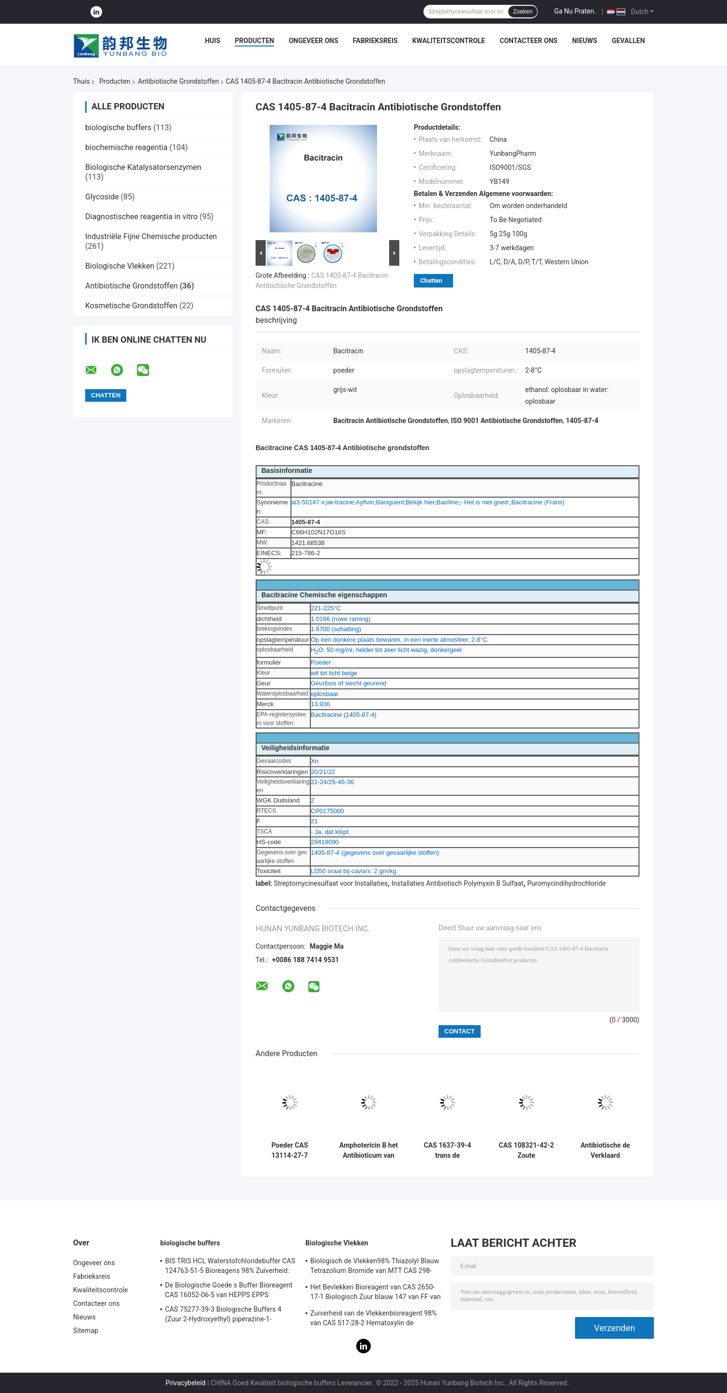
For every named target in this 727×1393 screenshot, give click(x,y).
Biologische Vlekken (119, 266)
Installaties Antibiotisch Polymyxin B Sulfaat (458, 883)
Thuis (81, 81)
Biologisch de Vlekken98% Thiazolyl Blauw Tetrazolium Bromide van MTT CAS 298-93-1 (374, 1267)
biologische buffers (118, 127)
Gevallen (628, 41)
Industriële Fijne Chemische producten (151, 236)
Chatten (431, 280)
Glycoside (102, 196)
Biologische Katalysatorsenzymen (143, 167)
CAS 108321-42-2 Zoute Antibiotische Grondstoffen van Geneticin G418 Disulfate (526, 1150)
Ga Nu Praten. (575, 11)
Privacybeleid (186, 1383)
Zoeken (522, 11)
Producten (254, 41)
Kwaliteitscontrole (448, 41)
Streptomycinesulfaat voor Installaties (331, 883)
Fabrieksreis (375, 41)
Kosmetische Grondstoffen (131, 305)
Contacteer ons (529, 41)
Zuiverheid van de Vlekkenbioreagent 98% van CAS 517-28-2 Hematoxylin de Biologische (373, 1319)
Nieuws (584, 41)
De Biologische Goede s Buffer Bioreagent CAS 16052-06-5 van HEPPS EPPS (228, 1290)
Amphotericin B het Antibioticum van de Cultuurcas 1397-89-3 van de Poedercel (368, 1150)
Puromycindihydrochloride (566, 883)
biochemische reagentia (126, 147)
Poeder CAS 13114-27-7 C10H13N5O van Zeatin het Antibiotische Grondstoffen (289, 1150)
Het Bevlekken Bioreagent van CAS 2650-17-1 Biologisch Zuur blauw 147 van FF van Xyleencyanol (375, 1293)
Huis (212, 41)
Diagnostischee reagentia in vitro (141, 216)
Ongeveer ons (313, 41)
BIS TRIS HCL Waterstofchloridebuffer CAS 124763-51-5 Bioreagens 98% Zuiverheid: (230, 1265)
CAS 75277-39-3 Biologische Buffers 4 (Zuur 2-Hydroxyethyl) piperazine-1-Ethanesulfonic (223, 1315)
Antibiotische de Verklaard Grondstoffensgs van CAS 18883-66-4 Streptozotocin (605, 1150)
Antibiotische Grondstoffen (178, 81)
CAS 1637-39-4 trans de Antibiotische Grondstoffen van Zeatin (447, 1150)
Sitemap (85, 1330)
